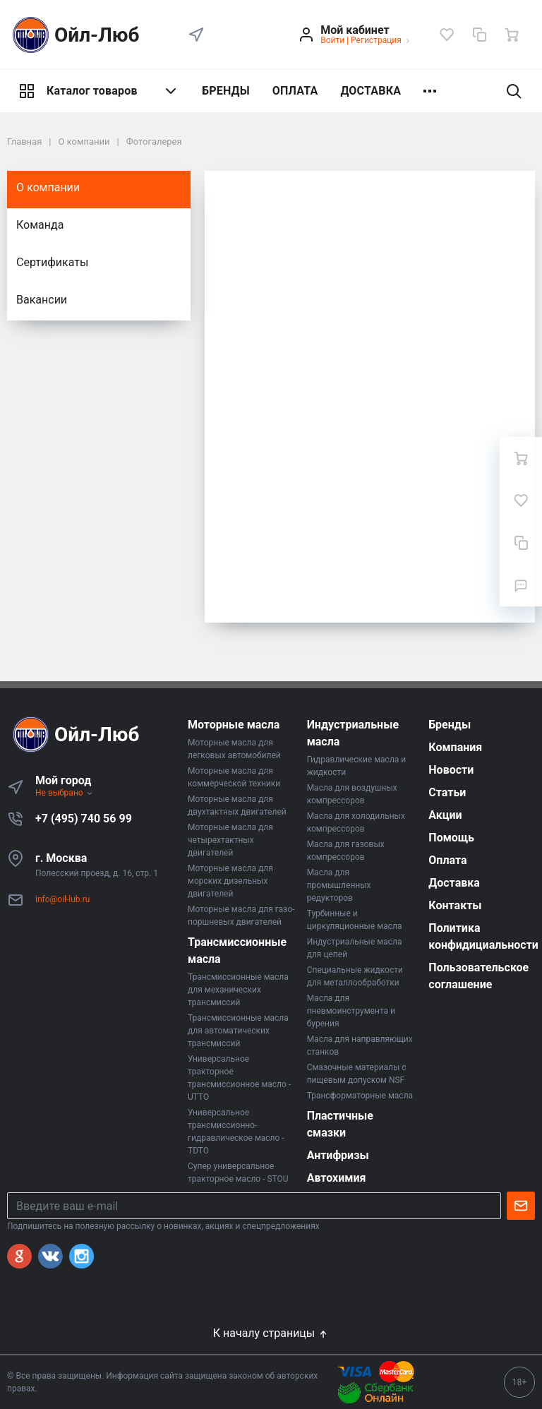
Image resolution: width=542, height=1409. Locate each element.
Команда (40, 225)
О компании (48, 187)
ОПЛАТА (295, 90)
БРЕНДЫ (226, 90)
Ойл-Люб (73, 35)
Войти (332, 40)
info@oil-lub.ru (62, 899)
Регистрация (376, 40)
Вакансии (41, 299)
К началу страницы (271, 1333)
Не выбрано (64, 793)
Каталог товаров (98, 91)
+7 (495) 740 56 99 (83, 818)
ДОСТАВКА (370, 90)
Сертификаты (52, 262)
